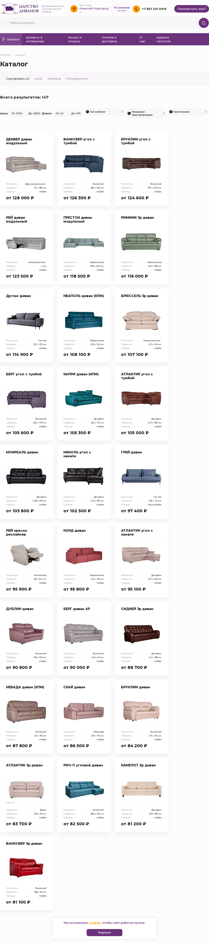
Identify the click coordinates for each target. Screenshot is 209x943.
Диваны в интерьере (35, 39)
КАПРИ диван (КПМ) (81, 374)
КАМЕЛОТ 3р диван (138, 766)
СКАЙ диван (75, 687)
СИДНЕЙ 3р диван (137, 609)
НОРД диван (75, 531)
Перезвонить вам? (191, 9)
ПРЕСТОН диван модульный (78, 219)
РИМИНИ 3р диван (137, 218)
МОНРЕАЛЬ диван (22, 452)
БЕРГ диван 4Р (77, 609)
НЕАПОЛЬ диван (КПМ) (84, 296)
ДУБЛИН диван (20, 609)
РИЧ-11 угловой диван (83, 766)
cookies (95, 923)
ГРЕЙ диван (131, 452)
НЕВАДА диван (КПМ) (25, 687)
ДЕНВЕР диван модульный (19, 141)
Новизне (55, 79)
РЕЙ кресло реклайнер (16, 533)
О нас (142, 39)
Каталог (11, 39)
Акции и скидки (75, 39)
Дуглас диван (18, 296)
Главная (6, 54)
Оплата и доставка (109, 39)
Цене (39, 79)
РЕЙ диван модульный (16, 219)
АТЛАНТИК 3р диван (24, 766)
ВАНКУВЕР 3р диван (24, 844)
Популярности (77, 79)
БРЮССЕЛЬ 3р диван (140, 296)
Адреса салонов (163, 39)
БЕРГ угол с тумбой (24, 374)
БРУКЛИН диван (135, 687)
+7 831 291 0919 (154, 9)
